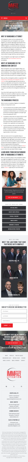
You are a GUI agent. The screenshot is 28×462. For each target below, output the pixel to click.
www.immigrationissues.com (14, 399)
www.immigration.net (14, 408)
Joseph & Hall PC (14, 254)
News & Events (6, 360)
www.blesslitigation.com (14, 426)
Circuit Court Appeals (14, 212)
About (6, 355)
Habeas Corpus (14, 220)
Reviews (23, 358)
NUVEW (4, 456)
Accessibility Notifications (12, 456)
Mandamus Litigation (14, 225)
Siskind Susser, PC (14, 289)
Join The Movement (13, 197)
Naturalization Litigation (14, 229)
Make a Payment (15, 360)
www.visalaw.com (14, 417)
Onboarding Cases (7, 358)
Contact (23, 360)
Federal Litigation (14, 216)
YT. (14, 13)
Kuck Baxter (14, 271)
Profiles (12, 355)
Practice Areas (19, 355)
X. (13, 13)
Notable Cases (16, 358)
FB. (11, 13)
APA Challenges (14, 208)
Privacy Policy (22, 456)
